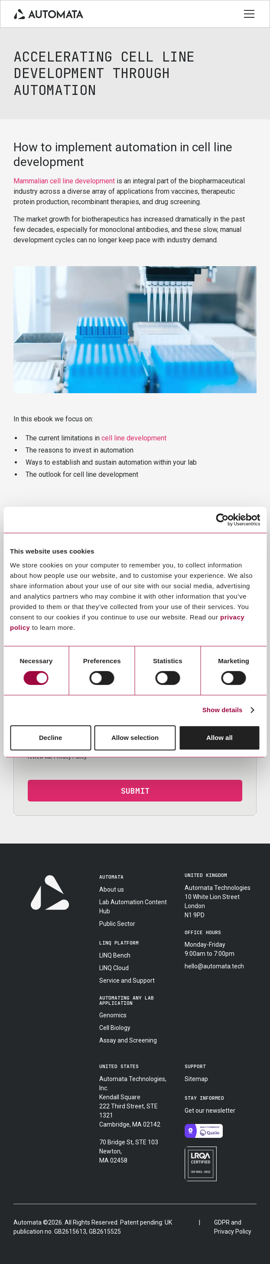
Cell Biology (114, 1027)
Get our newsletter (210, 1110)
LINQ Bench (114, 955)
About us (111, 889)
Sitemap (196, 1078)
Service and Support (127, 980)
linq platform (119, 943)
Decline (50, 737)
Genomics (113, 1015)
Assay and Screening (128, 1040)
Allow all (219, 737)
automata (111, 877)
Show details (222, 709)
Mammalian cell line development (64, 181)
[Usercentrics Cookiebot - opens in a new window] (222, 519)
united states (119, 1066)
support (195, 1066)
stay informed (204, 1098)
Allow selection (135, 737)
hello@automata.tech (214, 966)
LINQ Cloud (114, 967)
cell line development (133, 438)
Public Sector (117, 923)
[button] (247, 13)
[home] (48, 14)
